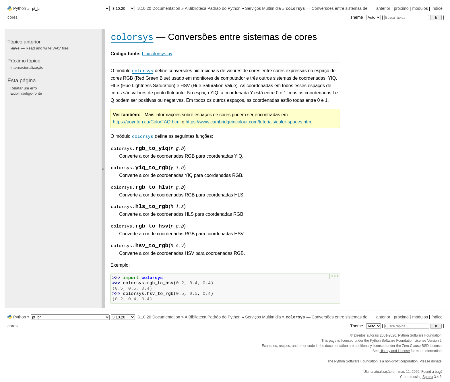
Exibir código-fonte (26, 93)
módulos (420, 8)
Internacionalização (26, 67)
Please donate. (431, 361)
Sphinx (427, 377)
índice (437, 8)
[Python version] (123, 8)
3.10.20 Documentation (158, 8)
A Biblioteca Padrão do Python (212, 8)
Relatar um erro (23, 88)
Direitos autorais (367, 335)
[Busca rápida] (406, 17)
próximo (401, 8)
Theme (366, 17)
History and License (395, 351)
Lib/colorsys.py (157, 53)
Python (19, 8)
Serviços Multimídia (263, 8)
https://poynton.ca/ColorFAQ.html (147, 121)
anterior (383, 8)
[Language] (70, 8)
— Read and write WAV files (39, 48)
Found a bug (431, 372)
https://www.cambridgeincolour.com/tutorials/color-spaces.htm (248, 121)
